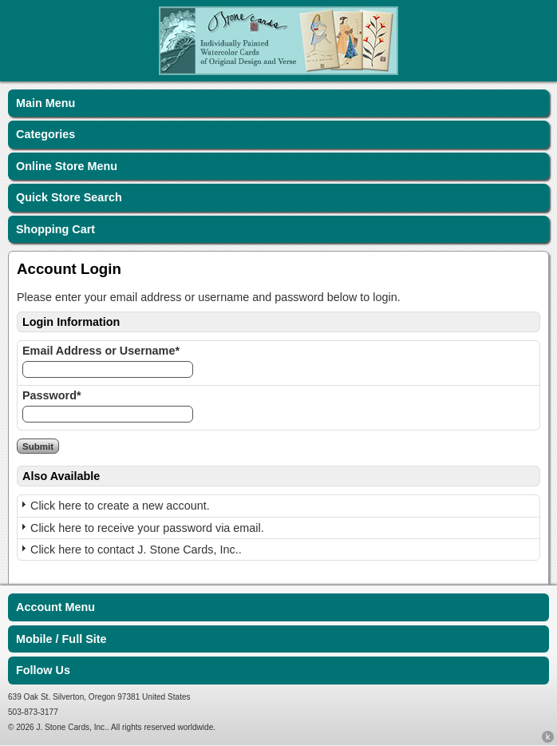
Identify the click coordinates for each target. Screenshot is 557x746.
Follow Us (43, 670)
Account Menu (55, 607)
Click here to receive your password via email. (147, 528)
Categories (45, 134)
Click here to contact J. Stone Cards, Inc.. (136, 549)
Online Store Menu (66, 166)
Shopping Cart (55, 229)
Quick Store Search (69, 197)
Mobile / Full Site (61, 639)
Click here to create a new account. (120, 505)
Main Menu (45, 103)
